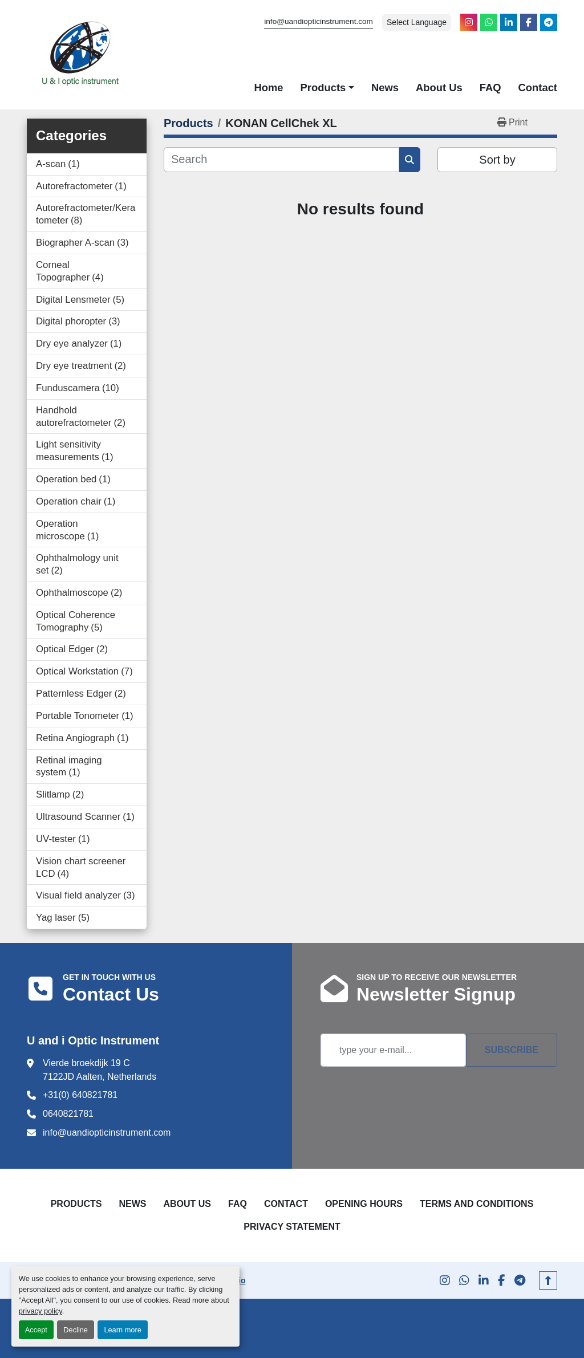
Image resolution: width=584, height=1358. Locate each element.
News (385, 87)
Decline (75, 1330)
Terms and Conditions (476, 1204)
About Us (439, 87)
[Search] (281, 159)
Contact (537, 87)
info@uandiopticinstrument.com (318, 21)
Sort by (497, 159)
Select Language (417, 22)
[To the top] (548, 1280)
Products (323, 87)
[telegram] (548, 22)
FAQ (490, 87)
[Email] (393, 1050)
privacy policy (40, 1311)
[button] (327, 88)
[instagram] (468, 22)
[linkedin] (508, 22)
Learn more (122, 1330)
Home (268, 87)
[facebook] (528, 22)
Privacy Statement (292, 1226)
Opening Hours (364, 1204)
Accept (36, 1330)
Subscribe (511, 1050)
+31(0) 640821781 (80, 1095)
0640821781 (68, 1114)
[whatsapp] (488, 22)
